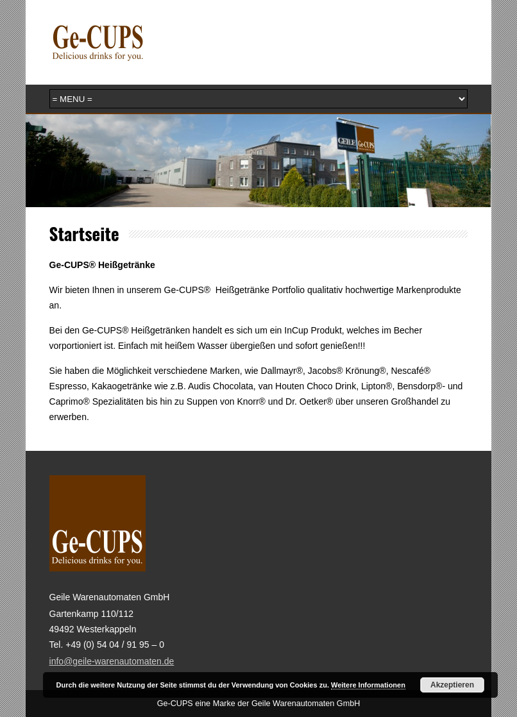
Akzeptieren (452, 684)
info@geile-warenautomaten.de (111, 661)
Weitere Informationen (368, 685)
